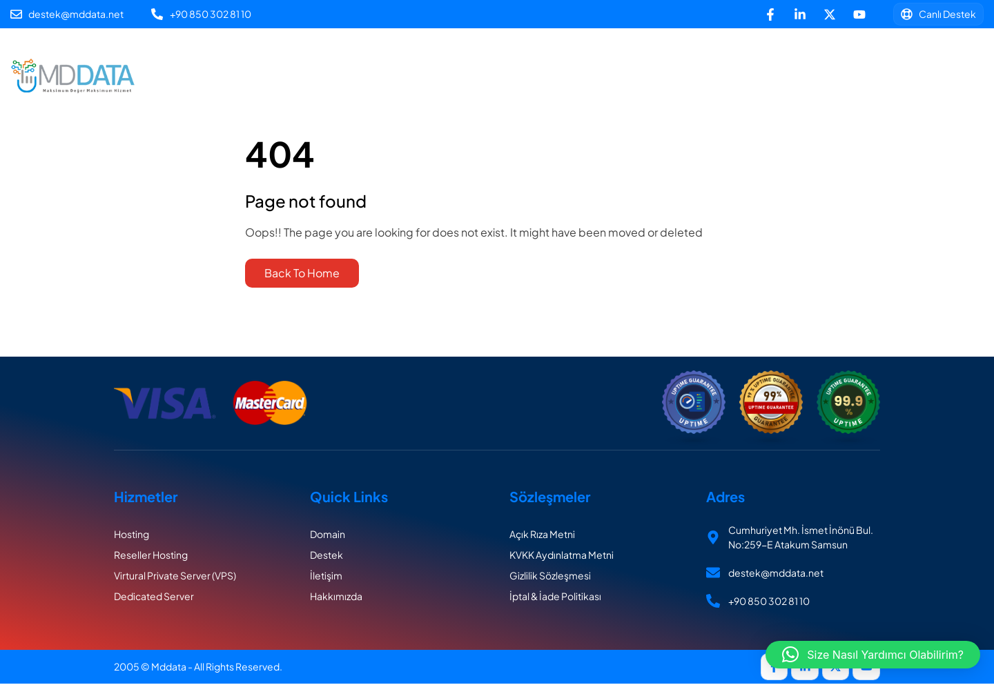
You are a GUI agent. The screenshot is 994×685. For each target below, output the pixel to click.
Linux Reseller (486, 56)
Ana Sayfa (257, 56)
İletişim (495, 96)
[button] (873, 654)
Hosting (402, 56)
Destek (429, 96)
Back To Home (302, 273)
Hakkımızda (662, 56)
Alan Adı (332, 56)
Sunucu (577, 57)
